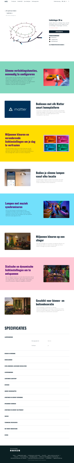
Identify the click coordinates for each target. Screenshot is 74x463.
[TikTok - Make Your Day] (19, 450)
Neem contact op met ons (53, 455)
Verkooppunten (35, 1)
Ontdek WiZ (19, 1)
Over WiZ (44, 455)
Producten (13, 1)
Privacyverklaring (24, 456)
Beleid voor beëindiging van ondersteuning (48, 456)
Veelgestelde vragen (21, 455)
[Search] (68, 1)
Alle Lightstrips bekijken (10, 10)
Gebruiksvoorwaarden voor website (18, 458)
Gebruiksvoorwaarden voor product (36, 458)
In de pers (16, 456)
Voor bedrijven (27, 1)
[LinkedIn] (15, 450)
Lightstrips (9, 13)
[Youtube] (17, 450)
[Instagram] (13, 450)
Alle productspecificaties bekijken (57, 44)
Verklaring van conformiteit (34, 455)
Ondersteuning (57, 1)
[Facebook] (11, 450)
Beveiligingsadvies (33, 456)
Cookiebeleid (48, 458)
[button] (64, 1)
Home (14, 455)
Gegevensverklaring (57, 458)
